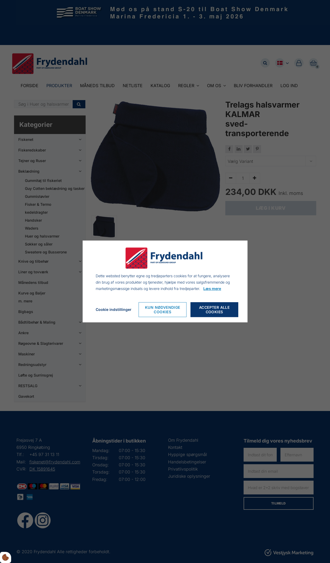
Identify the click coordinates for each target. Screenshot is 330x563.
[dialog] (165, 281)
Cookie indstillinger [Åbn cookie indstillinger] (113, 309)
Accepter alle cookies (214, 309)
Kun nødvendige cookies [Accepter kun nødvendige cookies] (162, 309)
